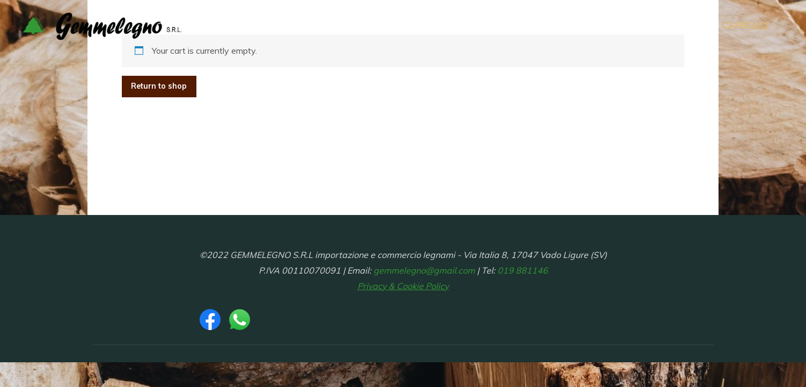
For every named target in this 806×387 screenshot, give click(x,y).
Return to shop (159, 86)
